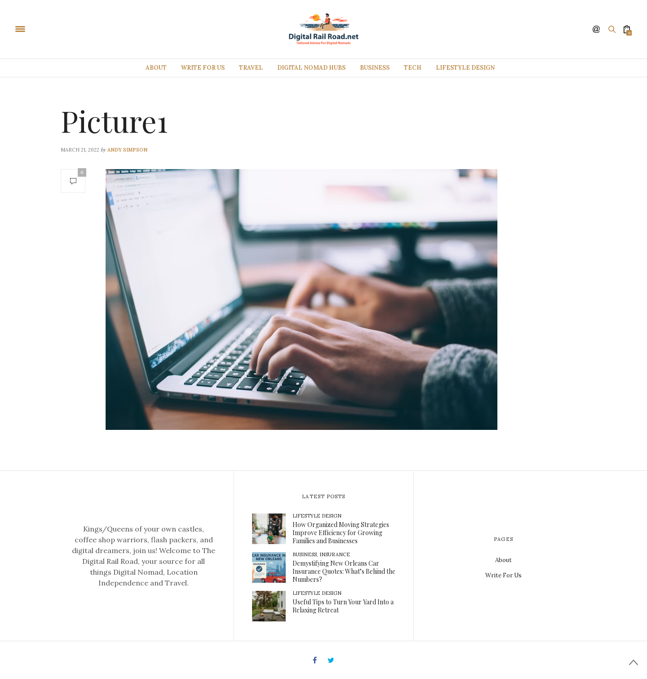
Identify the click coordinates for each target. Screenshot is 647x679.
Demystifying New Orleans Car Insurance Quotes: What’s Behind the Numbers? (343, 571)
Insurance (334, 554)
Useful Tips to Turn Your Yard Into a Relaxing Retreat (343, 606)
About (156, 67)
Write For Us (203, 67)
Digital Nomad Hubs (311, 67)
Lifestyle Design (465, 67)
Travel (251, 67)
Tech (412, 67)
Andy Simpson (127, 150)
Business (375, 67)
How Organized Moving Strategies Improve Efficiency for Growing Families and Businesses (340, 532)
